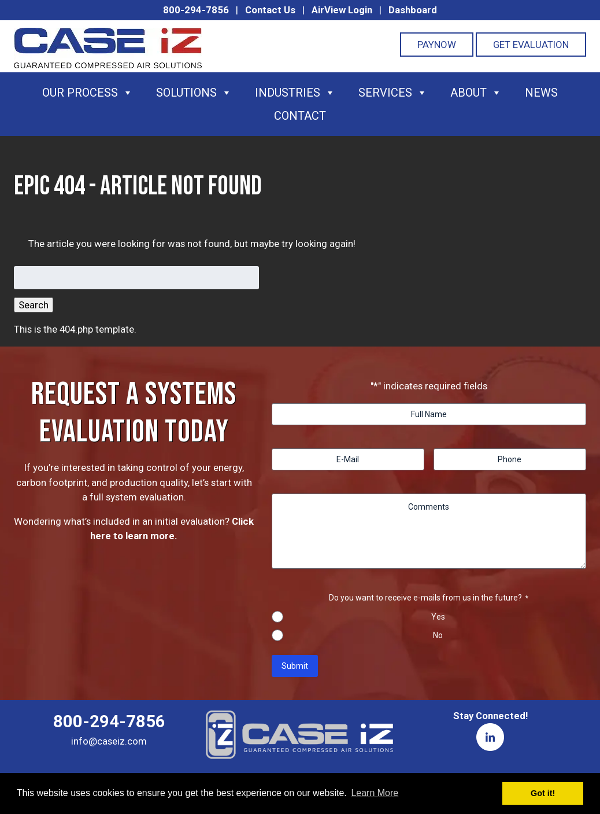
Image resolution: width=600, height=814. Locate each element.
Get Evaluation (531, 44)
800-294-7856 (196, 10)
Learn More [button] (374, 793)
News (541, 93)
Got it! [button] (543, 793)
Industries (295, 92)
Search (33, 305)
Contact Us (270, 10)
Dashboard (412, 10)
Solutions (194, 92)
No (438, 635)
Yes (438, 616)
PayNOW (436, 44)
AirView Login (342, 10)
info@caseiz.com (109, 741)
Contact (300, 116)
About (476, 92)
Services (392, 92)
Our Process (87, 92)
